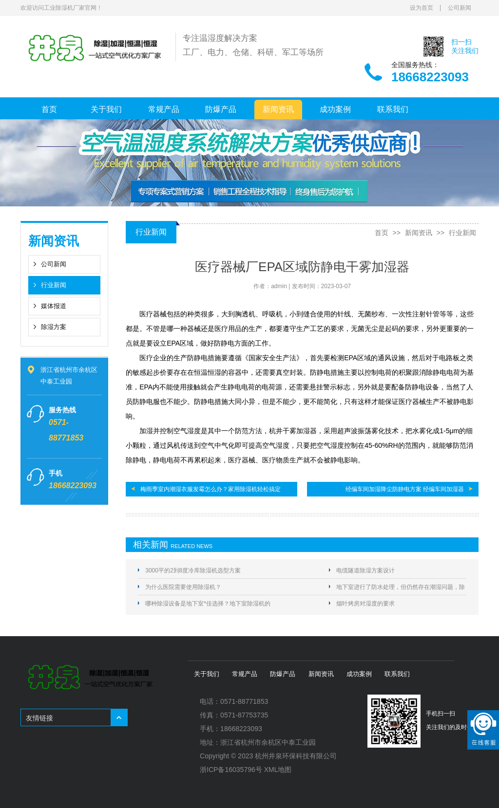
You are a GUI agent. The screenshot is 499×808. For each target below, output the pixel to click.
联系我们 (392, 109)
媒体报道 (53, 306)
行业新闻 (53, 285)
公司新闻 (459, 7)
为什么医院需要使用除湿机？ (183, 587)
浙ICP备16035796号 (231, 769)
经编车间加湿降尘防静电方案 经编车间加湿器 (404, 489)
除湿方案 (53, 327)
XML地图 (278, 769)
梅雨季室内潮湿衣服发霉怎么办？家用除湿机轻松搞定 (210, 489)
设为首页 (421, 7)
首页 (49, 109)
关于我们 (106, 109)
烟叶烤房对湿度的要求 (365, 603)
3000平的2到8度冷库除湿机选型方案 (193, 570)
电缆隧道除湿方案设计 (365, 570)
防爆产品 (220, 109)
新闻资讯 (278, 109)
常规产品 (163, 109)
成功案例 (335, 109)
